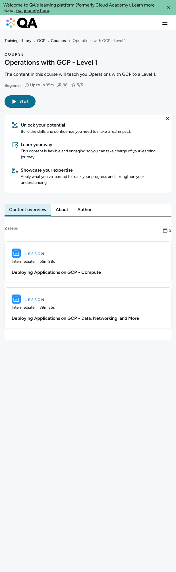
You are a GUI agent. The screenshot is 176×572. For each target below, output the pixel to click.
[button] (169, 8)
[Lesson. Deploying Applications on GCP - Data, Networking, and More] (88, 305)
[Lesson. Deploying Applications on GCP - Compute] (88, 259)
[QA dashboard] (22, 22)
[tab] (28, 207)
